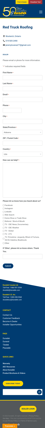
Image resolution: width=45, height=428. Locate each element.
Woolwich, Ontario (13, 36)
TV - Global (9, 231)
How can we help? (11, 160)
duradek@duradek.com (11, 290)
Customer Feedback (11, 318)
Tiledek (6, 345)
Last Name (8, 83)
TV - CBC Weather (12, 228)
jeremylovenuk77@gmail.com (18, 45)
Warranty (6, 363)
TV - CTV (8, 234)
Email (6, 94)
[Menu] (40, 12)
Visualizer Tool (35, 2)
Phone (6, 105)
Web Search (9, 215)
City (5, 116)
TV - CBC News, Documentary (16, 224)
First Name (8, 72)
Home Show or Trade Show (15, 218)
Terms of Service (27, 421)
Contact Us (7, 315)
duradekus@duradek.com (12, 300)
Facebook (8, 205)
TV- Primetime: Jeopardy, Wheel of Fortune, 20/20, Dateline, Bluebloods (22, 238)
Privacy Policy (33, 416)
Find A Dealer (22, 2)
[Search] (39, 392)
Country (7, 149)
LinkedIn (8, 212)
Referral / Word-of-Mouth (15, 221)
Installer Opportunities (12, 324)
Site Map (6, 418)
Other (7, 243)
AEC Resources (9, 367)
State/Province (10, 127)
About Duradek (9, 370)
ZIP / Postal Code (11, 138)
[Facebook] (18, 425)
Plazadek (7, 348)
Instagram (9, 208)
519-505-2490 (11, 41)
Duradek (6, 338)
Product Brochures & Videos (14, 373)
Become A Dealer (10, 321)
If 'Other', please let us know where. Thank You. (21, 249)
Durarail (6, 341)
